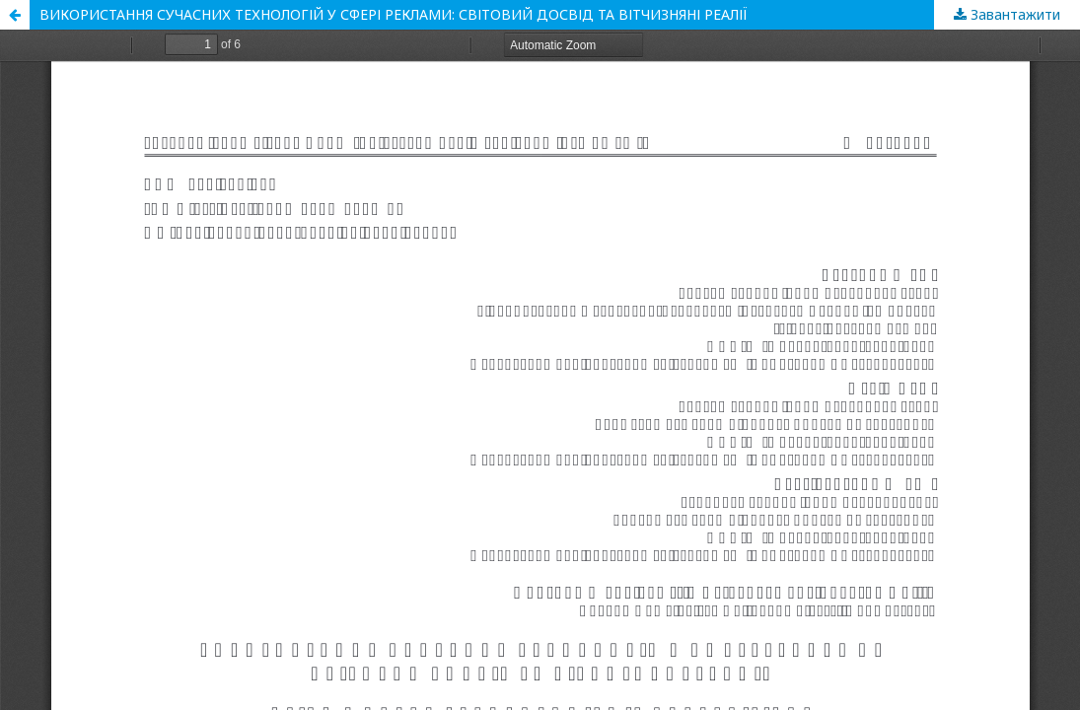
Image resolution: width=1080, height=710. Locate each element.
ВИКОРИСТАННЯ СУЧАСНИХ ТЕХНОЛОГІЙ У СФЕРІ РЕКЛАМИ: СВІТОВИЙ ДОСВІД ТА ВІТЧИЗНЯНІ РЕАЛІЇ (393, 14)
